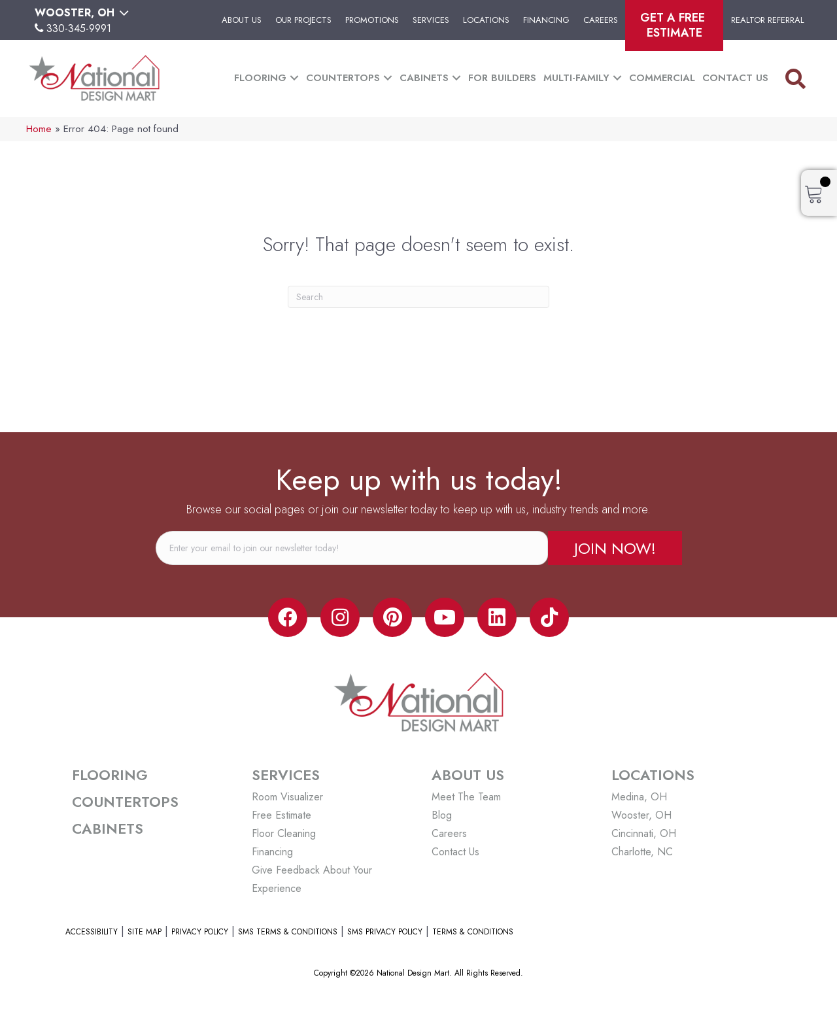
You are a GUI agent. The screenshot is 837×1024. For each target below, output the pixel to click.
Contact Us (735, 78)
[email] (352, 548)
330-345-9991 (78, 28)
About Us (242, 20)
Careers (600, 20)
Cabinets (424, 78)
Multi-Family (576, 78)
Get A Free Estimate (674, 25)
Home (39, 129)
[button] (294, 78)
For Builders (502, 78)
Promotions (372, 20)
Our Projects (303, 20)
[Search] (418, 297)
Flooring (260, 78)
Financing (546, 20)
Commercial (662, 78)
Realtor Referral (767, 20)
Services (431, 20)
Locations (486, 20)
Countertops (343, 78)
